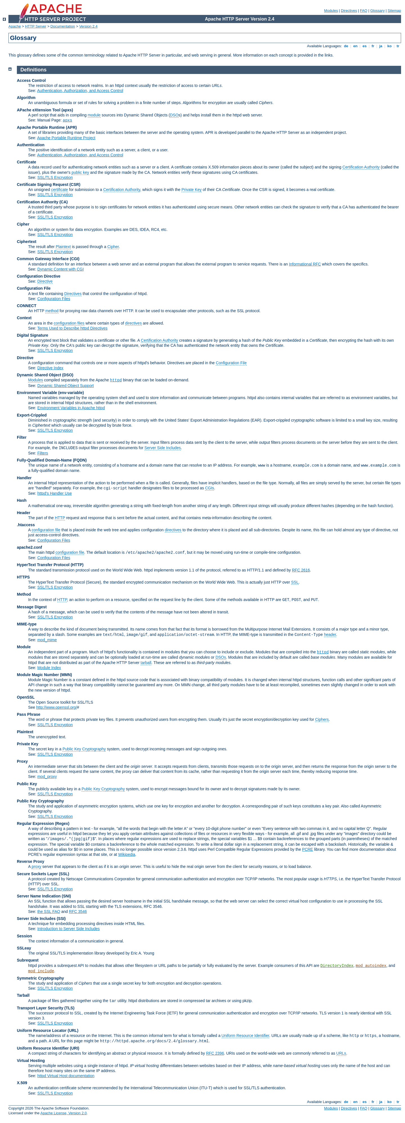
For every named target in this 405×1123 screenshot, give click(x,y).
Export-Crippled (32, 415)
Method (24, 594)
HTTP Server (35, 26)
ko (389, 46)
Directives (349, 10)
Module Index (49, 667)
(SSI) (61, 918)
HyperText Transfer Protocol (43, 564)
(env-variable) (71, 392)
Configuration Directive (38, 276)
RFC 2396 (215, 1053)
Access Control (31, 80)
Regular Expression (35, 823)
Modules (331, 10)
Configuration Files (53, 298)
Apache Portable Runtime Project (66, 138)
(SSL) (64, 874)
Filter (21, 437)
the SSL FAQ (48, 911)
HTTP (60, 518)
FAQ (363, 10)
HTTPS (23, 577)
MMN (66, 674)
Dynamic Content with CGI (60, 269)
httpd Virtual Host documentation (65, 1076)
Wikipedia (126, 854)
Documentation (62, 26)
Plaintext (63, 246)
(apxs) (67, 110)
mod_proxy (47, 776)
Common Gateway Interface (43, 258)
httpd (116, 380)
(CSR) (74, 184)
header (330, 634)
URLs (341, 1053)
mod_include (41, 971)
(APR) (71, 127)
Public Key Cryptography (84, 749)
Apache (14, 26)
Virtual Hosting (31, 1060)
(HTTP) (77, 564)
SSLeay (24, 948)
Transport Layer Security (40, 1008)
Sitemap (394, 10)
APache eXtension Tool (38, 110)
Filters (42, 453)
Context (24, 318)
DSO (174, 115)
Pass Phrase (28, 714)
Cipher (23, 224)
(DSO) (67, 375)
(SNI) (66, 896)
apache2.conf (29, 547)
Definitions (34, 70)
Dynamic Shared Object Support (65, 385)
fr (373, 46)
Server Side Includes (163, 447)
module (94, 115)
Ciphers (321, 719)
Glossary (377, 10)
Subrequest (28, 960)
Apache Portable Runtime (41, 127)
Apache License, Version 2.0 (63, 1113)
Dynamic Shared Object (39, 375)
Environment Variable (37, 392)
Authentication (30, 145)
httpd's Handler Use (54, 493)
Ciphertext (26, 241)
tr (398, 46)
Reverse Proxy (30, 861)
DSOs (220, 657)
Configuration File (34, 288)
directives (133, 323)
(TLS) (69, 1008)
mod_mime (47, 640)
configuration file (46, 530)
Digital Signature (32, 335)
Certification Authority (361, 167)
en (355, 46)
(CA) (63, 202)
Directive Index (50, 368)
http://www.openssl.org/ (56, 707)
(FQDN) (80, 460)
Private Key (191, 189)
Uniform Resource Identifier (245, 1035)
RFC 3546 (78, 911)
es (364, 46)
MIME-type (27, 624)
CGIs (209, 488)
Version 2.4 (88, 26)
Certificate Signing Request (42, 184)
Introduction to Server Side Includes (68, 928)
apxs (67, 120)
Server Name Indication (39, 896)
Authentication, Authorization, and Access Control (80, 90)
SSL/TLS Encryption (55, 177)
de (346, 46)
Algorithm (26, 97)
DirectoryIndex (337, 966)
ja (380, 46)
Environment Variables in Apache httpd (71, 408)
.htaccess (26, 525)
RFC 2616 (301, 570)
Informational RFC (305, 264)
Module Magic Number (38, 674)
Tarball (23, 995)
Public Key (27, 784)
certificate (59, 189)
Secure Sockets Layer (37, 874)
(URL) (73, 1030)
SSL (294, 582)
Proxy (22, 761)
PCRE (307, 849)
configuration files (69, 323)
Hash (21, 500)
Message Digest (32, 607)
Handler (24, 478)
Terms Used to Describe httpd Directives (72, 328)
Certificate (26, 162)
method (51, 311)
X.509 (22, 1083)
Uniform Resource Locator (42, 1030)
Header (23, 512)
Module (24, 647)
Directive (45, 281)
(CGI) (74, 258)
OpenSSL (26, 697)
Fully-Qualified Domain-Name (44, 460)
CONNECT (26, 305)
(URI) (74, 1048)
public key (80, 172)
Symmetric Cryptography (40, 978)
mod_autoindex (371, 966)
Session (24, 936)
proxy (36, 866)
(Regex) (62, 823)
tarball (146, 662)
